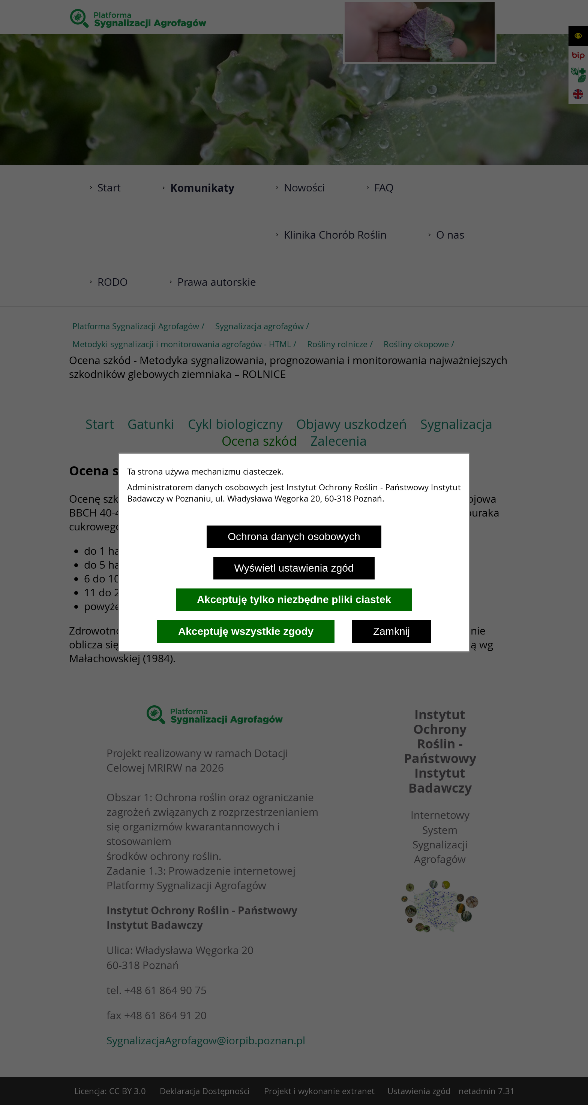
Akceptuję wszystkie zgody (246, 631)
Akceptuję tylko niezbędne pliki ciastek (294, 599)
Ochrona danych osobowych (294, 536)
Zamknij (391, 631)
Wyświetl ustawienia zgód (294, 568)
